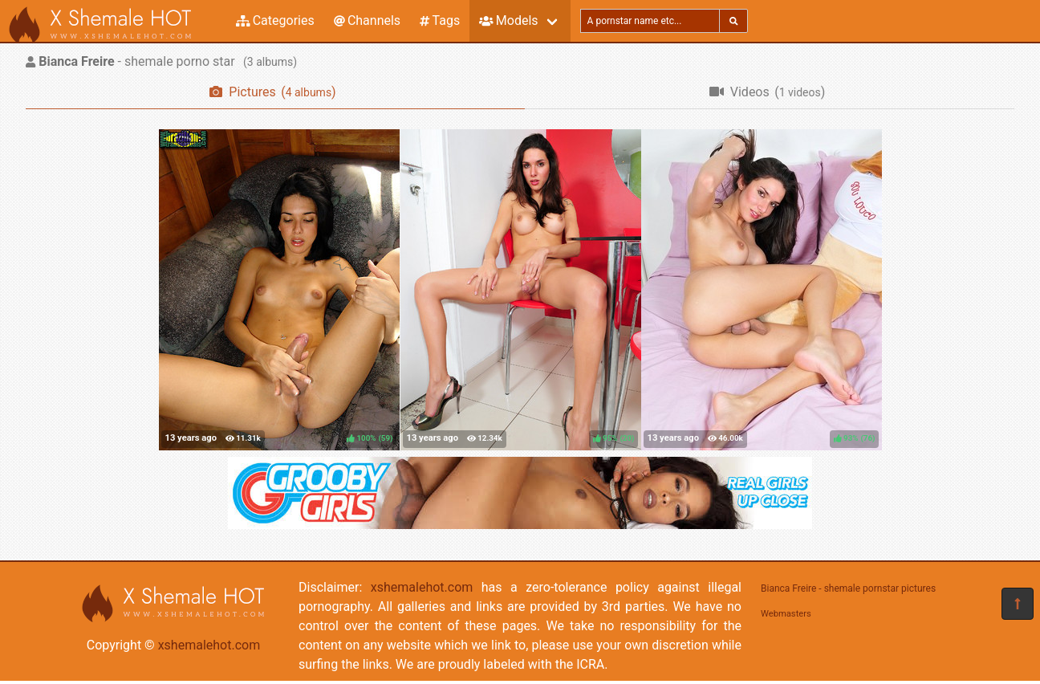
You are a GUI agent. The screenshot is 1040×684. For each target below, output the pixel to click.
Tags (440, 20)
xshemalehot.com (209, 645)
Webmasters (786, 614)
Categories (275, 20)
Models (508, 20)
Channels (367, 20)
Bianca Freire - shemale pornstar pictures (848, 588)
